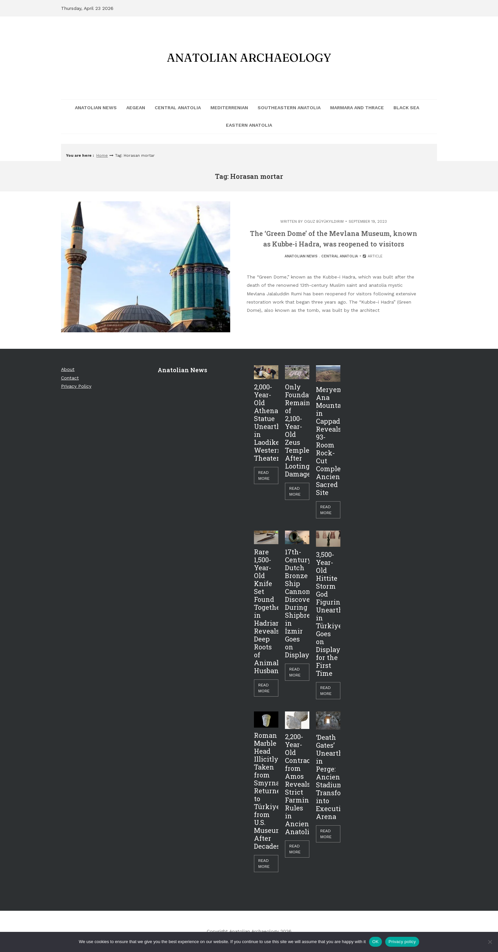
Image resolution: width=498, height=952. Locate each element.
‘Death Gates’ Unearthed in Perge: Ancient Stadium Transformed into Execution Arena (328, 776)
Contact (70, 377)
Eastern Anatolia (249, 125)
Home (102, 155)
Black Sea (406, 107)
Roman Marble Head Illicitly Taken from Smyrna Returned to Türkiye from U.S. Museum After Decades (266, 790)
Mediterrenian (229, 107)
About (68, 369)
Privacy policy (402, 941)
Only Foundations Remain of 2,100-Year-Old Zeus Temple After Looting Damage (297, 430)
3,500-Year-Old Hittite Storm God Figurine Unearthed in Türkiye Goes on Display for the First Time (328, 613)
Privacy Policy (76, 386)
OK (375, 941)
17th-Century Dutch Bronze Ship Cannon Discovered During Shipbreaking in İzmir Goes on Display (297, 603)
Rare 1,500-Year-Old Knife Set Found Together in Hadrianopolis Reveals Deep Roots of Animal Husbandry (266, 611)
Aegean (135, 107)
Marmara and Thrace (357, 107)
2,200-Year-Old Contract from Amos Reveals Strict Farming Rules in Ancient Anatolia (297, 784)
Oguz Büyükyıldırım (324, 221)
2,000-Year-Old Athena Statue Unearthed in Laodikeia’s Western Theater (266, 422)
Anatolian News (96, 107)
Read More (263, 475)
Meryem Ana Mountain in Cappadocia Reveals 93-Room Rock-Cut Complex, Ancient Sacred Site (328, 440)
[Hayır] (489, 941)
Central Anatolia (178, 107)
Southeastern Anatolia (289, 107)
